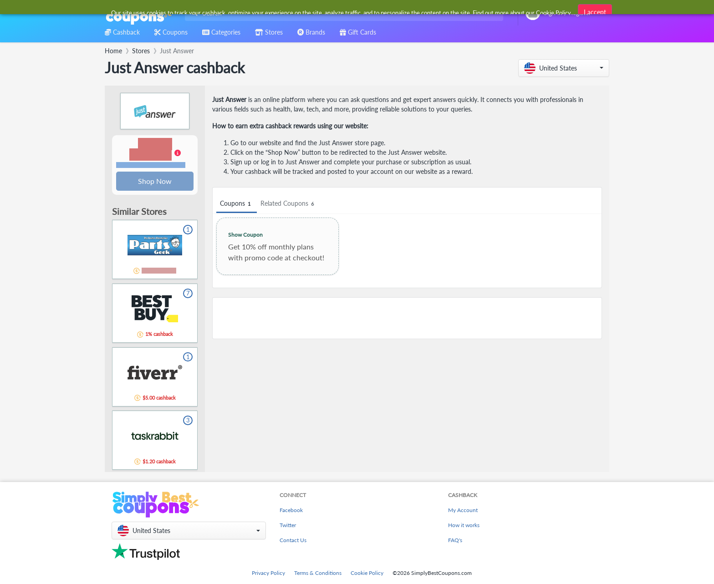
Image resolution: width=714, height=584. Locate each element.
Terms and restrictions (150, 165)
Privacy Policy (268, 572)
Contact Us (293, 540)
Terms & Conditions (318, 572)
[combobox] (342, 12)
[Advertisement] (407, 318)
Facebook (291, 510)
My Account (463, 510)
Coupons (236, 203)
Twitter (288, 525)
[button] (563, 68)
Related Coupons (288, 203)
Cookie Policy (367, 572)
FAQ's (455, 540)
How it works (463, 525)
